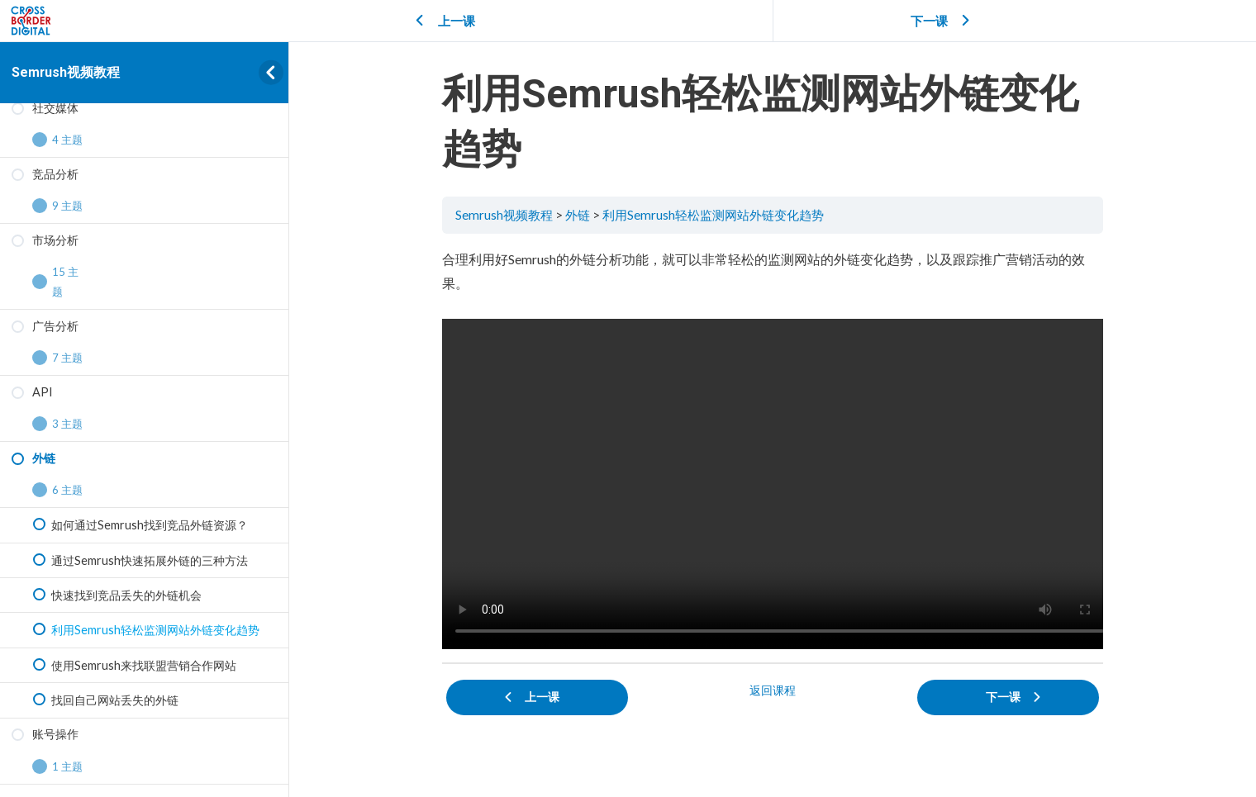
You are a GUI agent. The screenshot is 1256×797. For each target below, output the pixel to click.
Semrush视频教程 (66, 72)
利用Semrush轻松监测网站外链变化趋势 (713, 214)
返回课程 (772, 690)
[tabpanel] (772, 448)
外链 (577, 214)
